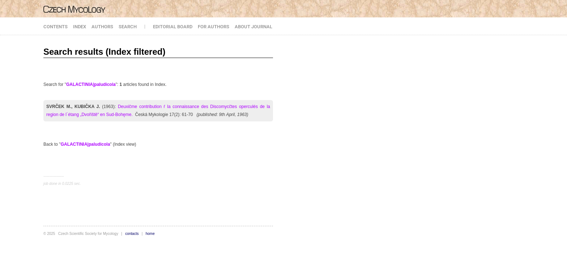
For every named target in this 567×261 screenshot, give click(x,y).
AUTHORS (102, 26)
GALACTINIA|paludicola (91, 84)
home (150, 234)
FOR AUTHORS (213, 26)
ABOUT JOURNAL (253, 26)
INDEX (79, 26)
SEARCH (128, 26)
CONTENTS (55, 26)
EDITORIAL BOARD (172, 26)
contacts (131, 234)
